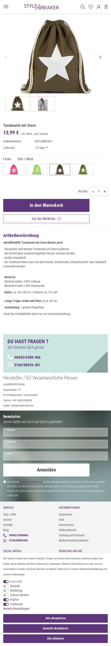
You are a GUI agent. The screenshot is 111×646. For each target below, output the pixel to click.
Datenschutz (66, 525)
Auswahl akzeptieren (55, 628)
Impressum (65, 514)
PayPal (14, 599)
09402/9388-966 (24, 357)
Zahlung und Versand (71, 535)
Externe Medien (19, 595)
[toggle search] (83, 7)
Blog (6, 530)
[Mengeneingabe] (98, 191)
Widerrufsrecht (67, 530)
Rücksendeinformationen (74, 540)
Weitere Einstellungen (16, 608)
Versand (43, 133)
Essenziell (16, 581)
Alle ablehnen (55, 638)
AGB (61, 519)
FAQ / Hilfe (9, 514)
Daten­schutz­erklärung (91, 569)
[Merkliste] (91, 7)
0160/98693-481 (24, 365)
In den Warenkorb (46, 205)
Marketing (16, 590)
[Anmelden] (99, 7)
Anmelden (46, 470)
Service (7, 519)
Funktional (16, 604)
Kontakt (8, 525)
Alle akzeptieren (55, 618)
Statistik (15, 586)
